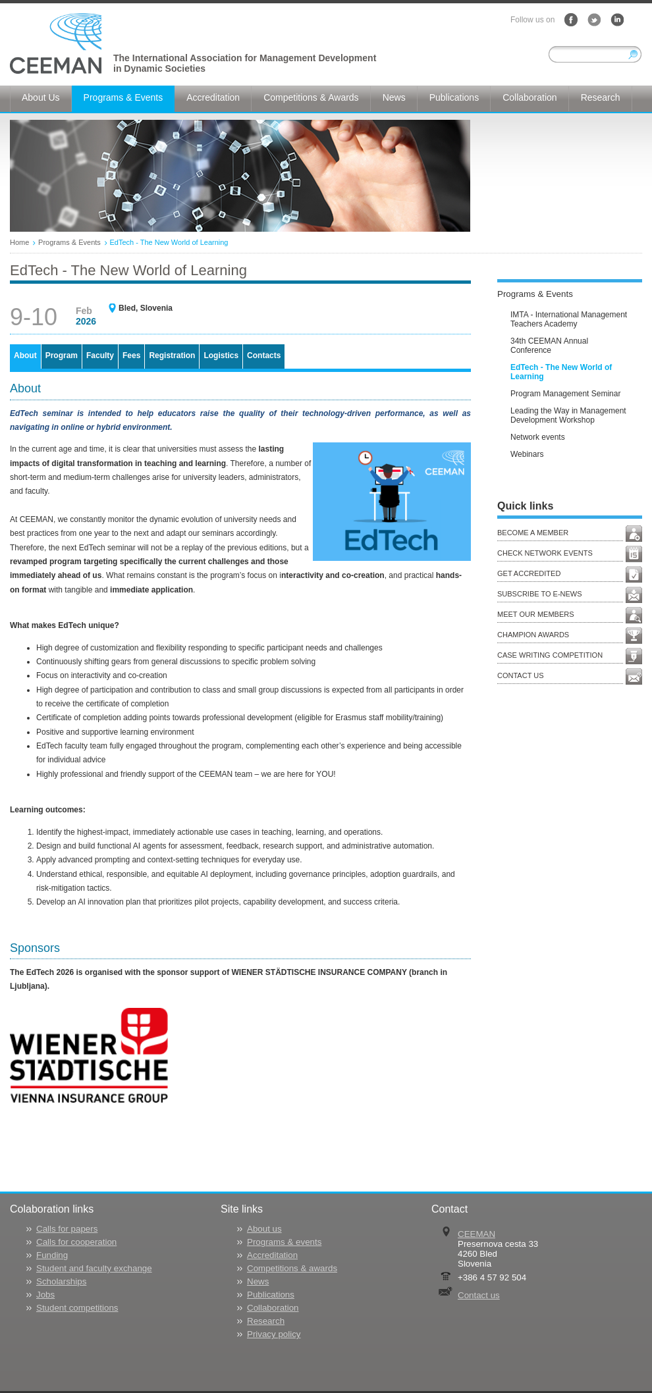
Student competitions (77, 1308)
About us (264, 1229)
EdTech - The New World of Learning (169, 242)
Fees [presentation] (131, 355)
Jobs (45, 1295)
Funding (52, 1255)
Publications (270, 1295)
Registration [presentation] (172, 355)
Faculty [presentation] (100, 355)
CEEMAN (476, 1234)
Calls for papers (66, 1229)
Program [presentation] (61, 355)
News (258, 1281)
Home (19, 242)
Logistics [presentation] (221, 355)
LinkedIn (617, 19)
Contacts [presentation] (264, 355)
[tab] (25, 356)
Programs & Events (69, 242)
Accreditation (272, 1255)
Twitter (594, 19)
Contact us (479, 1295)
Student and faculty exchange (94, 1268)
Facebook (571, 19)
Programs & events (284, 1242)
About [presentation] (25, 355)
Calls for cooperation (76, 1242)
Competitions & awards (292, 1268)
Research (266, 1321)
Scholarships (61, 1281)
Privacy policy (273, 1334)
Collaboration (273, 1308)
